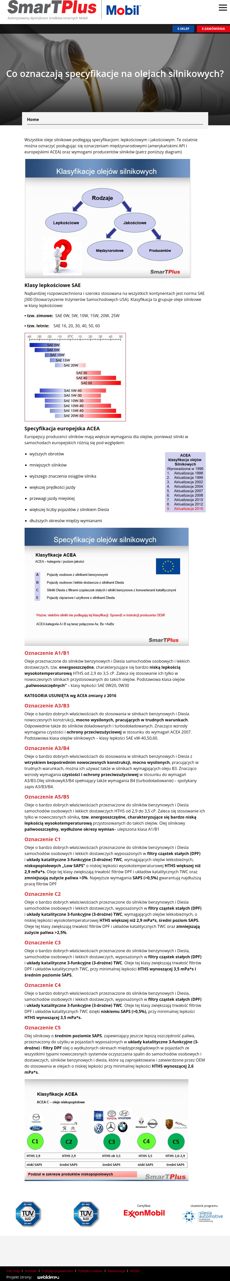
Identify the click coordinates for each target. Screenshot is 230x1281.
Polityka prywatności (57, 1271)
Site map (13, 1271)
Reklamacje (116, 1271)
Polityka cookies (90, 1271)
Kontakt (31, 1271)
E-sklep (183, 29)
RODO (135, 1271)
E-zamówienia (213, 29)
